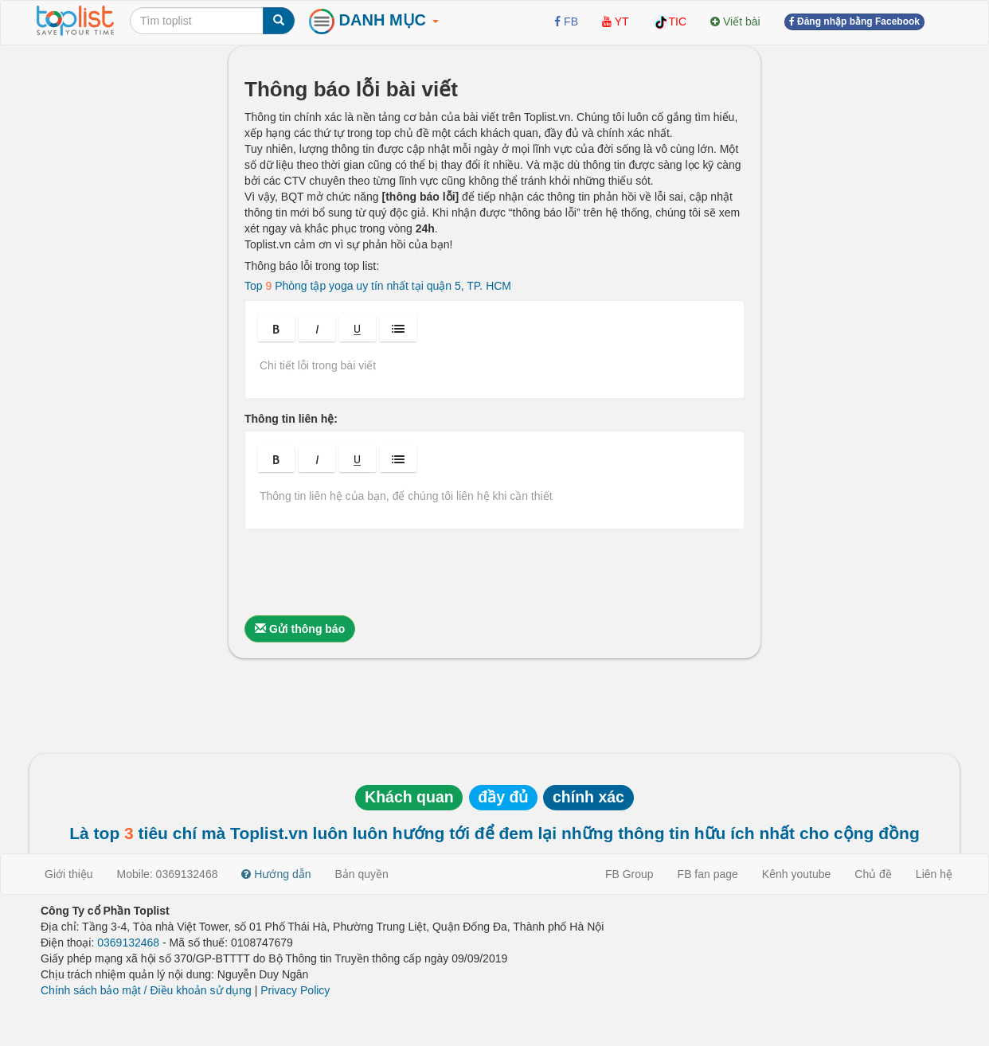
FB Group (629, 874)
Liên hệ (934, 874)
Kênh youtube (796, 874)
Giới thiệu (69, 874)
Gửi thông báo (300, 629)
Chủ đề (873, 874)
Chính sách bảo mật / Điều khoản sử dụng (146, 990)
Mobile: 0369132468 (167, 874)
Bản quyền (362, 874)
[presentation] (365, 572)
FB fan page (708, 874)
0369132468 (128, 942)
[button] (276, 328)
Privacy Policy (295, 990)
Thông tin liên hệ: (291, 418)
